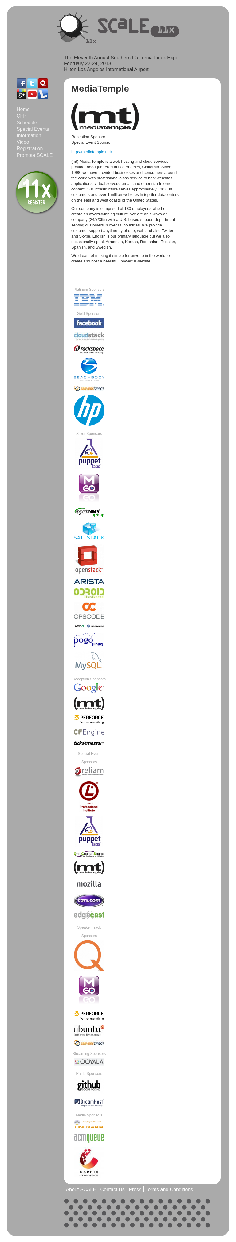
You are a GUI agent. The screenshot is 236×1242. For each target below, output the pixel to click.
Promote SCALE (35, 155)
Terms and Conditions (169, 1189)
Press (135, 1189)
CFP (21, 115)
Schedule (27, 122)
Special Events (33, 129)
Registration (30, 148)
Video (23, 142)
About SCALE (81, 1189)
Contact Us (112, 1189)
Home (23, 109)
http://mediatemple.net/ (91, 152)
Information (29, 135)
